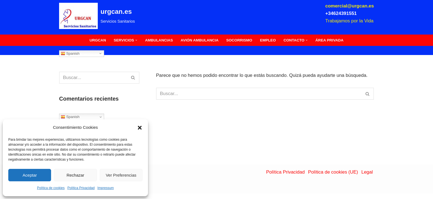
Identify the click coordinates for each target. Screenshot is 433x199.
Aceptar (30, 175)
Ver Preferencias (121, 175)
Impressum (105, 188)
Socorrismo (239, 40)
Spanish (70, 53)
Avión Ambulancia (199, 40)
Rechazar (75, 175)
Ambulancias (159, 40)
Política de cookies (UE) (333, 177)
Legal (367, 177)
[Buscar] (93, 78)
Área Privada (330, 40)
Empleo (268, 40)
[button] (139, 127)
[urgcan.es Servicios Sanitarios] (97, 16)
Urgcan (97, 40)
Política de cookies (51, 188)
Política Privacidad (81, 188)
